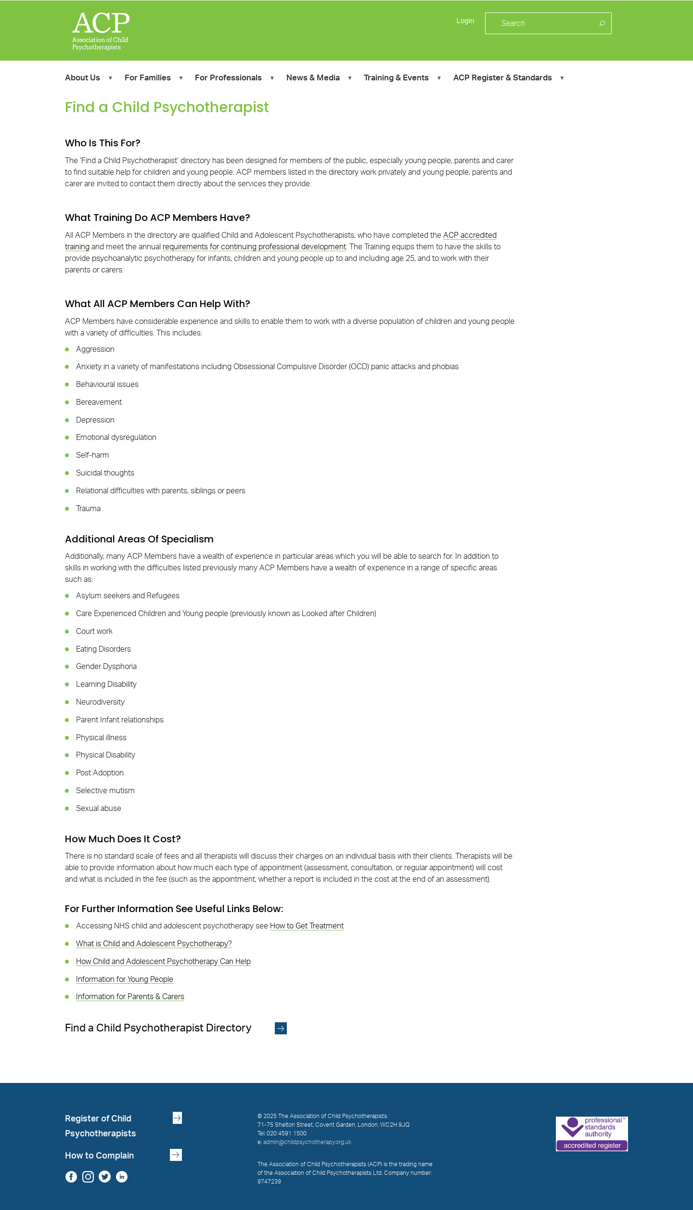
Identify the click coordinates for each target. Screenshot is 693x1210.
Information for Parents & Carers (130, 997)
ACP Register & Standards (509, 79)
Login (464, 24)
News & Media (319, 79)
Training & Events (402, 79)
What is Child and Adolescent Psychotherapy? (154, 944)
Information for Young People (124, 979)
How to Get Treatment (307, 926)
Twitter (105, 1177)
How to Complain (99, 1156)
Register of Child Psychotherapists (100, 1126)
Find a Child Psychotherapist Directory (159, 1028)
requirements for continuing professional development (254, 247)
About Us (89, 79)
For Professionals (234, 79)
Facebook (71, 1177)
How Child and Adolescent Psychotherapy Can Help (163, 961)
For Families (154, 79)
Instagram (88, 1177)
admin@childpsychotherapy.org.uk (307, 1142)
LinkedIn (122, 1177)
